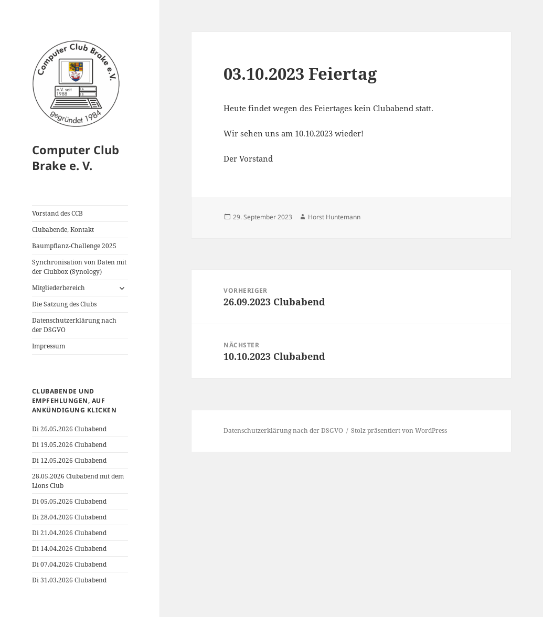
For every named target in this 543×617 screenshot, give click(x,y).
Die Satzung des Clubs (64, 304)
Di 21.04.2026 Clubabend (69, 532)
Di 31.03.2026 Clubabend (69, 580)
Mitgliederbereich (58, 287)
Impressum (48, 346)
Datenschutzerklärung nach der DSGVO (74, 325)
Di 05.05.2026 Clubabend (69, 501)
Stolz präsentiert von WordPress (399, 430)
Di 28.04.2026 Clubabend (69, 517)
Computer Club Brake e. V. (75, 157)
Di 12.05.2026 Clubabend (69, 460)
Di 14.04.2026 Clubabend (69, 548)
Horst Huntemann (334, 216)
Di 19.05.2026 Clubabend (69, 444)
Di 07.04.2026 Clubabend (69, 564)
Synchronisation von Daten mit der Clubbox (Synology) (79, 267)
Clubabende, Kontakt (63, 229)
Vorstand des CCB (57, 213)
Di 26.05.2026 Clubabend (69, 428)
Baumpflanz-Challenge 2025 (74, 245)
